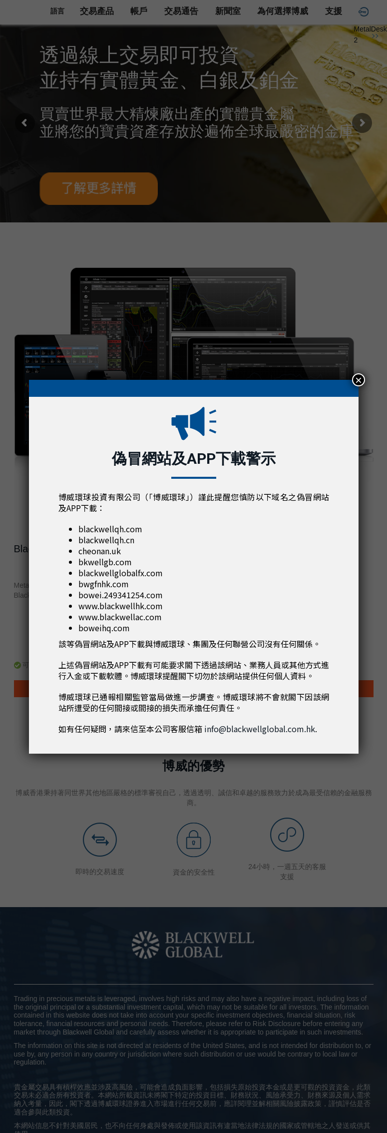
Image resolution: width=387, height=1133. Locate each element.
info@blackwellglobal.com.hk (259, 729)
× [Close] (358, 379)
